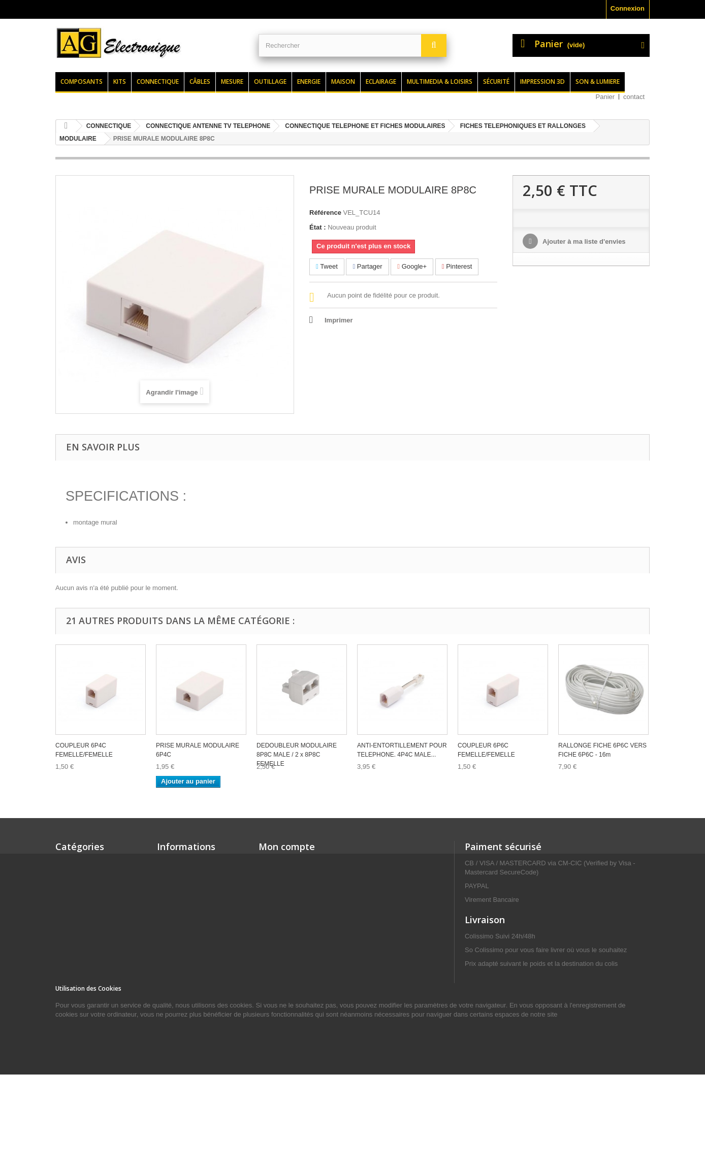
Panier (605, 97)
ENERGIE (70, 1026)
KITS (63, 898)
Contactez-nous (182, 916)
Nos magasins (179, 902)
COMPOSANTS (79, 885)
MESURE (69, 1040)
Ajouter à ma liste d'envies (583, 241)
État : (317, 227)
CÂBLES (68, 1000)
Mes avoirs (276, 889)
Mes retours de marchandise (303, 876)
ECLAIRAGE (74, 1066)
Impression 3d (542, 81)
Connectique (158, 81)
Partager (367, 266)
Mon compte (287, 846)
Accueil (168, 929)
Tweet (327, 266)
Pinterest (457, 266)
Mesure (232, 81)
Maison (343, 81)
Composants (81, 81)
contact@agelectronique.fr (546, 1043)
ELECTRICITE (77, 951)
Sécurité (496, 81)
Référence (325, 212)
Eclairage (381, 81)
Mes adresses (280, 902)
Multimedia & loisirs (439, 81)
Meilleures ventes (184, 889)
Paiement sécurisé (186, 991)
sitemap (169, 1004)
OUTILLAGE (74, 938)
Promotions (175, 863)
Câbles (199, 81)
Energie (309, 81)
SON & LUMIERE (81, 912)
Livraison (171, 942)
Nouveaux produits (187, 876)
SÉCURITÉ (72, 964)
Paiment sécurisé (503, 846)
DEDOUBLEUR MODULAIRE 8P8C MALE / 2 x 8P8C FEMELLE (297, 754)
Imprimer (339, 320)
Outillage (270, 81)
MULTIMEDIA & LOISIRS (93, 925)
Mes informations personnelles (307, 916)
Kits (119, 81)
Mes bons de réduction (295, 929)
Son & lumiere (597, 81)
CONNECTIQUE (79, 1013)
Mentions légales (183, 955)
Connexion (628, 8)
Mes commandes (285, 863)
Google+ (412, 266)
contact (634, 97)
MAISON (68, 1053)
